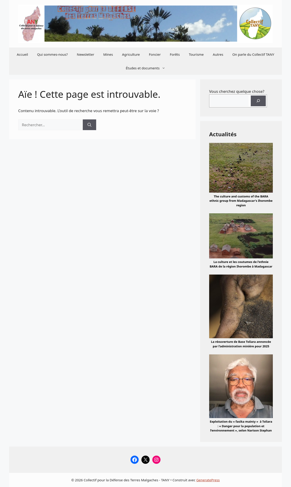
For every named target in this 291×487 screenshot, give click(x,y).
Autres (218, 54)
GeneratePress (208, 480)
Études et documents (148, 68)
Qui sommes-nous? (52, 54)
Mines (108, 54)
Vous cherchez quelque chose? (236, 91)
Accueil (22, 54)
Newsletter (85, 54)
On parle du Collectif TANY (253, 54)
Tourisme (196, 54)
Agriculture (131, 54)
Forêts (175, 54)
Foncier (155, 54)
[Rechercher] (89, 124)
